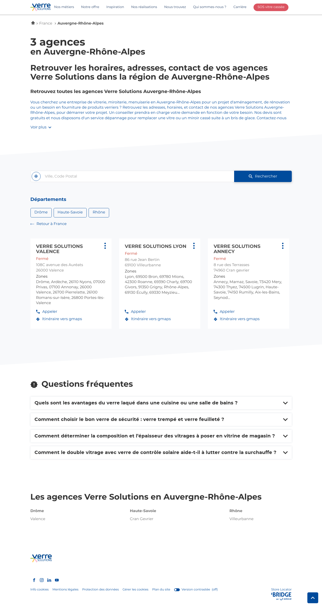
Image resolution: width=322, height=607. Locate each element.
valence (37, 519)
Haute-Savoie (70, 212)
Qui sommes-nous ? (209, 7)
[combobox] (132, 176)
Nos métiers (64, 7)
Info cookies (39, 589)
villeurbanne (241, 519)
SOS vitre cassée (271, 7)
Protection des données (100, 589)
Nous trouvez (175, 7)
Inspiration (115, 7)
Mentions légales (65, 589)
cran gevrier (141, 519)
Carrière (239, 7)
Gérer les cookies (135, 589)
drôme (37, 511)
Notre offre (90, 7)
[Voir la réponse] (161, 403)
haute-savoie (143, 511)
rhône (235, 511)
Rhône (99, 212)
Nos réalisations (144, 7)
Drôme (41, 212)
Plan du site (161, 589)
